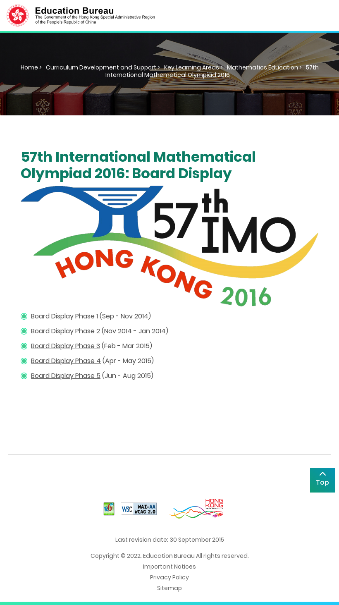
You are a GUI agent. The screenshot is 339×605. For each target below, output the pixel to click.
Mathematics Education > (264, 67)
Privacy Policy (169, 577)
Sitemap (169, 588)
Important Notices (169, 566)
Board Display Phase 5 (65, 375)
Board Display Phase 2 (65, 331)
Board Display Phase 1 (64, 316)
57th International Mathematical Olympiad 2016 (212, 71)
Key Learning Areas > (193, 67)
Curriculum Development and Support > (103, 67)
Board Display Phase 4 (66, 361)
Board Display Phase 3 (65, 346)
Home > (31, 67)
